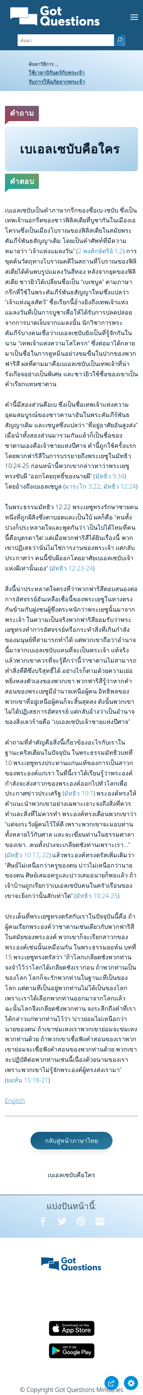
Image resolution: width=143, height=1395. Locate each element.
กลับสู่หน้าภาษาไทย (71, 1140)
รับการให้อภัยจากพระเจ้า (57, 81)
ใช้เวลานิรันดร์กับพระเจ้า (57, 72)
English (15, 1100)
